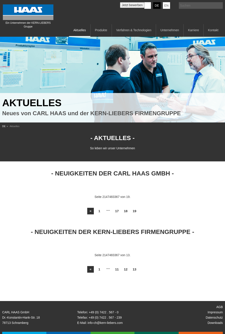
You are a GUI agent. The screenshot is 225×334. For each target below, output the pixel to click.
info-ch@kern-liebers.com (105, 323)
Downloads (215, 323)
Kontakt (213, 30)
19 (134, 211)
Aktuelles (79, 30)
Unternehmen (169, 30)
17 (117, 211)
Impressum (215, 312)
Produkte (101, 30)
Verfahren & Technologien (133, 30)
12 (126, 269)
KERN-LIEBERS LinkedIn (147, 5)
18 (126, 211)
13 (134, 269)
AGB (219, 307)
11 (117, 269)
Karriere (193, 30)
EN (166, 5)
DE (157, 5)
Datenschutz (214, 317)
